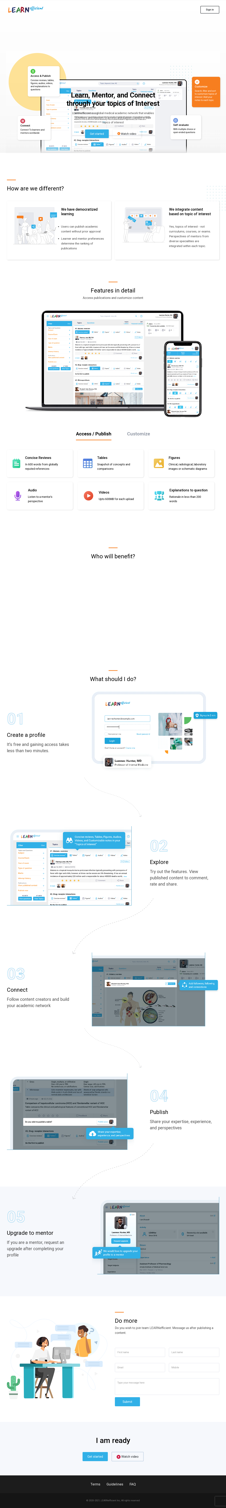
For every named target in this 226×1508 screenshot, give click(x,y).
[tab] (93, 434)
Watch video (126, 133)
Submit (127, 1402)
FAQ (132, 1484)
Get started (97, 133)
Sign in (210, 9)
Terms (95, 1484)
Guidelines (115, 1484)
